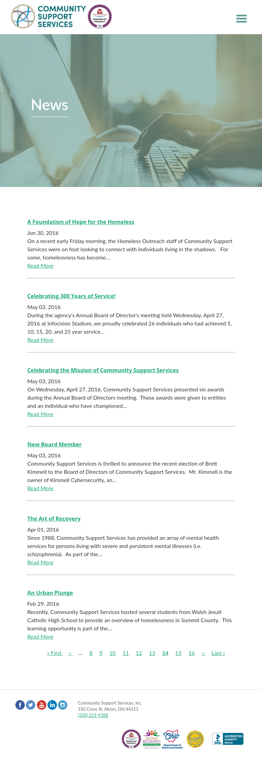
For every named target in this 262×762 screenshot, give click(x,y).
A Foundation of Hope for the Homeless (80, 222)
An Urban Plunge (50, 593)
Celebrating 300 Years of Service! (71, 296)
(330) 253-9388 (93, 715)
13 (152, 653)
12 (139, 653)
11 (125, 653)
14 (165, 653)
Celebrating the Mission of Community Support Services (103, 370)
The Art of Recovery (54, 518)
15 (178, 653)
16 (191, 653)
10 (112, 653)
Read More (40, 265)
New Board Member (54, 444)
